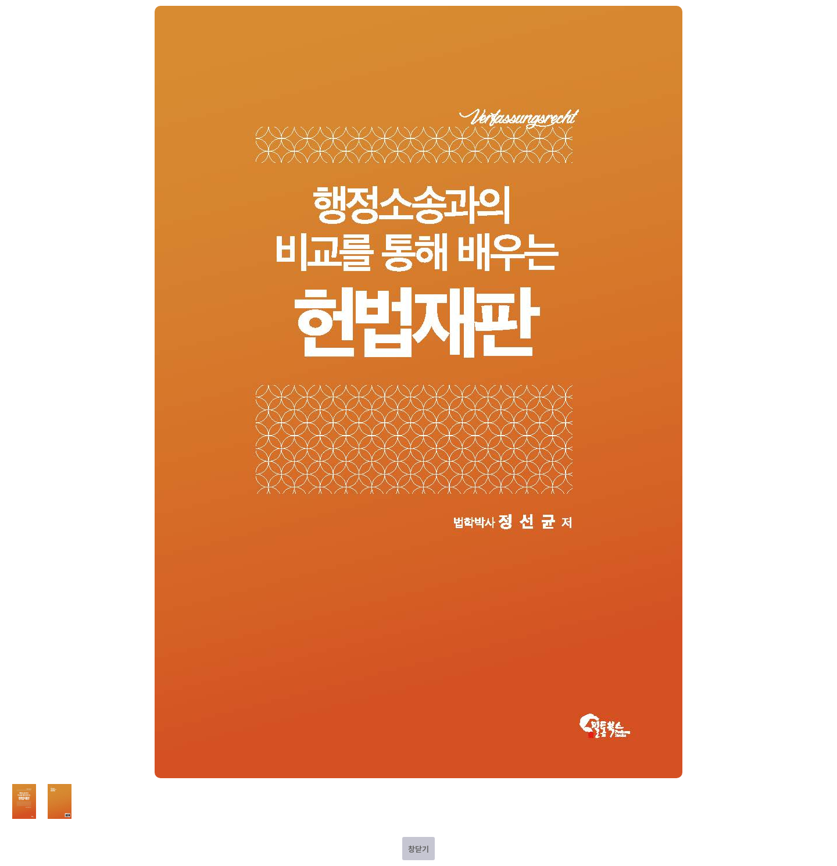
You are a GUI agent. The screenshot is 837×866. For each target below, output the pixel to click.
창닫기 (418, 849)
